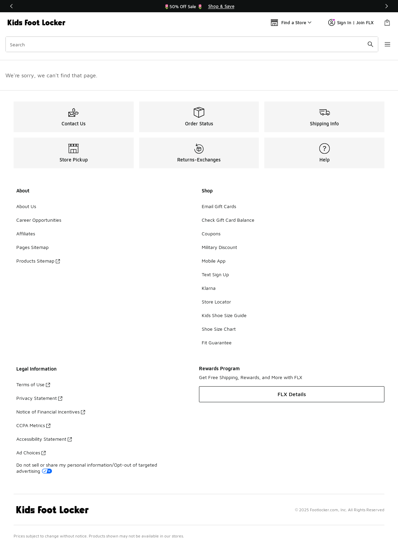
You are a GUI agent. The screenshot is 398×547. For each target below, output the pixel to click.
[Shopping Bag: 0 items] (387, 22)
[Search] (189, 44)
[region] (199, 6)
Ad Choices (31, 452)
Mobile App (214, 261)
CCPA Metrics (33, 425)
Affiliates (25, 233)
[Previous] (11, 6)
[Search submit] (365, 44)
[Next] (386, 6)
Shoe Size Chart (219, 329)
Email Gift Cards (219, 206)
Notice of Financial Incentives (50, 412)
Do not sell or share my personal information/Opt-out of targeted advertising (86, 468)
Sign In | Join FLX (351, 22)
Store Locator (216, 301)
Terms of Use (33, 384)
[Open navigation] (384, 44)
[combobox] (189, 44)
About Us (26, 206)
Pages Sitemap (32, 247)
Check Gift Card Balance (228, 220)
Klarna (209, 288)
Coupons (211, 233)
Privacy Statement (39, 398)
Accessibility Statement (44, 439)
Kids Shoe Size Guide (224, 315)
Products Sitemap (38, 261)
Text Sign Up (215, 274)
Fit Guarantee (217, 342)
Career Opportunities (38, 220)
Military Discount (219, 247)
